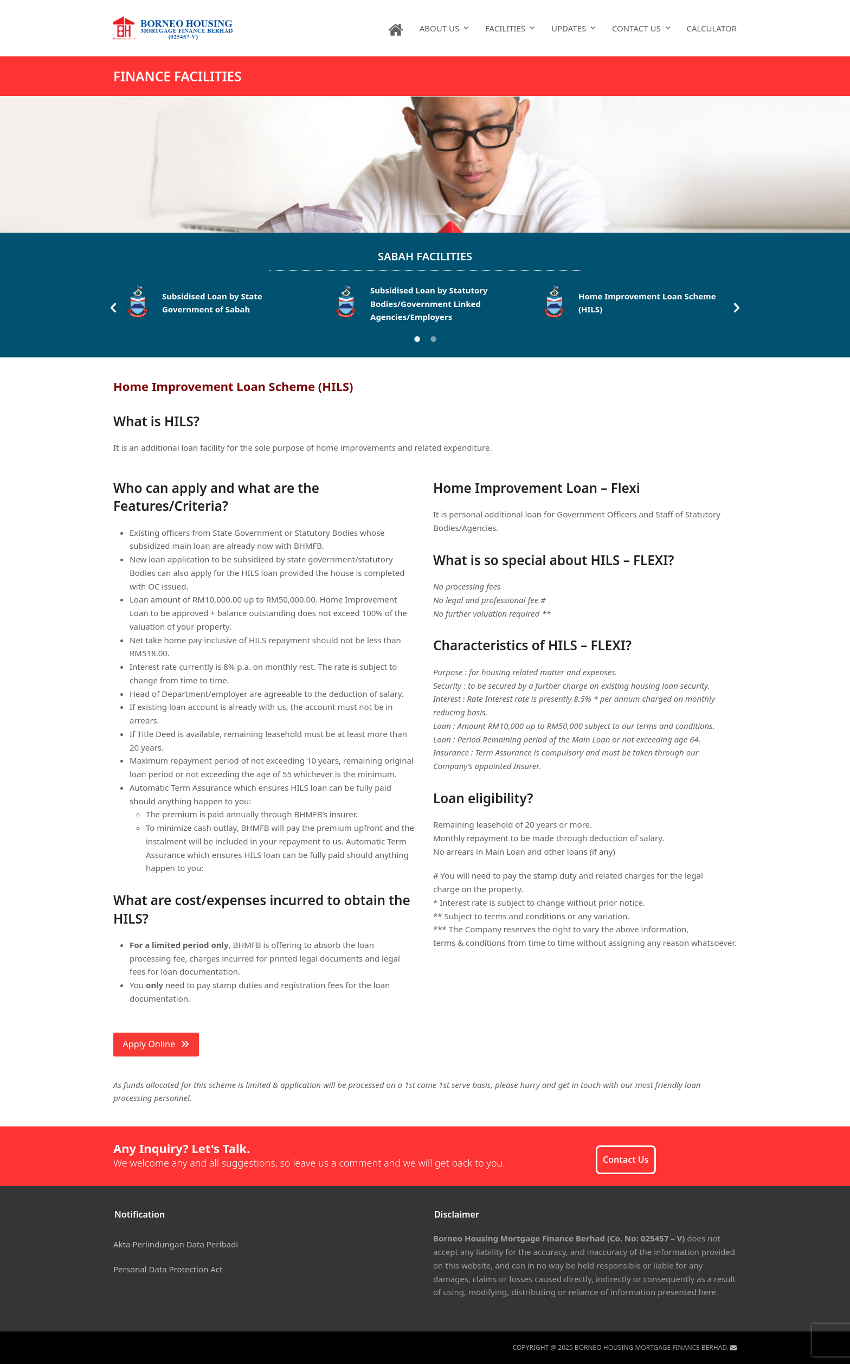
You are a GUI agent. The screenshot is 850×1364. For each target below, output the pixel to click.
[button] (113, 308)
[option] (217, 305)
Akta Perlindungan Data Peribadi (175, 1244)
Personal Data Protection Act (167, 1269)
